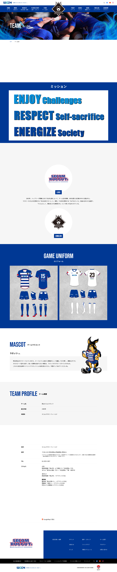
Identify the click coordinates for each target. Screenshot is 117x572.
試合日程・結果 (56, 539)
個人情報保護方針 (17, 561)
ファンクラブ (85, 544)
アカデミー (103, 544)
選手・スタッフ (86, 539)
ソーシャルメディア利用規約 (60, 561)
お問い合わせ (103, 549)
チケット (71, 539)
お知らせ (71, 544)
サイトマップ (87, 561)
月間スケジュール (87, 549)
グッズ (71, 549)
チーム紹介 (103, 539)
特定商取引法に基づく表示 (30, 561)
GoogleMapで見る (49, 519)
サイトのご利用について (75, 561)
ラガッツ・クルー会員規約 (45, 561)
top (11, 41)
